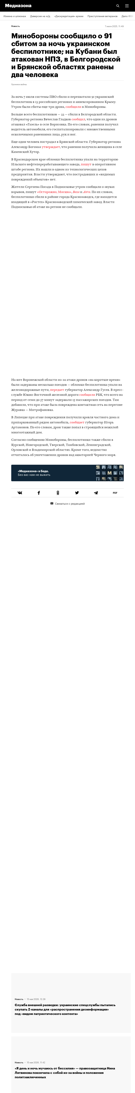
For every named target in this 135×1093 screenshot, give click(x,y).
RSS (8, 1018)
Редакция (9, 978)
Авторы (8, 998)
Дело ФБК (128, 16)
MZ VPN (8, 1038)
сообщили (73, 107)
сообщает (77, 422)
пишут (86, 164)
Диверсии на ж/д (40, 16)
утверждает (51, 147)
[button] (126, 5)
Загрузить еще (71, 859)
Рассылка (9, 1028)
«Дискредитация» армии (68, 16)
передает (57, 390)
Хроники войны (19, 84)
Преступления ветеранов (102, 16)
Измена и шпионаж (15, 16)
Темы (7, 1008)
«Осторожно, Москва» (54, 192)
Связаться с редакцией (67, 503)
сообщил (78, 119)
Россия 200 (10, 1048)
